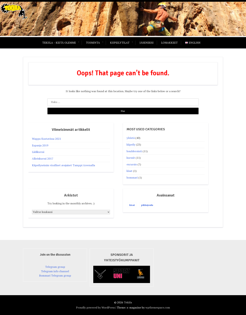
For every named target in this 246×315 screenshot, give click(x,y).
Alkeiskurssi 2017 (42, 158)
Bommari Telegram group (55, 275)
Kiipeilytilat (119, 42)
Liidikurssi (38, 152)
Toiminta (93, 42)
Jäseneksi (147, 42)
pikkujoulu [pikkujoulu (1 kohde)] (147, 205)
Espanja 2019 (40, 145)
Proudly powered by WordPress (95, 307)
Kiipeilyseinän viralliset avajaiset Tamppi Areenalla (63, 165)
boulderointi (134, 151)
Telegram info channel (55, 271)
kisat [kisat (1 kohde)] (132, 205)
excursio (132, 164)
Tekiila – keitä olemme (59, 42)
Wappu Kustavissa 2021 (46, 139)
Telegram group (55, 267)
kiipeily (131, 144)
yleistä (131, 138)
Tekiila (128, 302)
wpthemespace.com (157, 307)
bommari (132, 177)
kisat (129, 171)
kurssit (131, 158)
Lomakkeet (169, 42)
